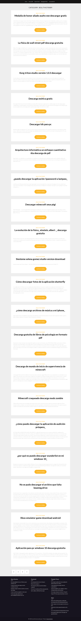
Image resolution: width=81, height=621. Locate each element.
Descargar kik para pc (40, 124)
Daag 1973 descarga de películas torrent (59, 593)
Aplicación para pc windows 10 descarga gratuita (40, 548)
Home (26, 1)
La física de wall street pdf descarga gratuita (40, 42)
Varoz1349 (31, 1)
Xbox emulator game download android (40, 517)
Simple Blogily (49, 618)
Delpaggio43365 (44, 1)
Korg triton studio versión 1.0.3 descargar (40, 72)
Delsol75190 (37, 1)
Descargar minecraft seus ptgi (40, 204)
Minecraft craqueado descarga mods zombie (40, 398)
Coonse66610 (52, 1)
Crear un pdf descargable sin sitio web (19, 592)
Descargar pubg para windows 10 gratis (59, 592)
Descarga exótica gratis (40, 98)
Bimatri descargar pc (35, 583)
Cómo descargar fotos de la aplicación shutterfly (40, 281)
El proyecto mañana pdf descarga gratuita (39, 589)
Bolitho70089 (40, 13)
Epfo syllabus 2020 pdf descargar (38, 590)
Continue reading (40, 30)
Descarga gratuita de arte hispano (38, 582)
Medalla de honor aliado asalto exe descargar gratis (40, 15)
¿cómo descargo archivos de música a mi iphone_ (40, 310)
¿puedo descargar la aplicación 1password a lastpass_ (40, 178)
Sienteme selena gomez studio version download (40, 259)
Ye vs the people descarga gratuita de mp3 (60, 610)
